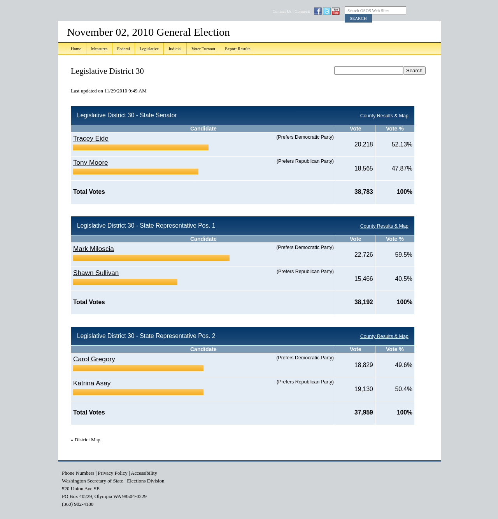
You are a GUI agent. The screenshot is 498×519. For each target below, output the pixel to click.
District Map (87, 439)
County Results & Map (384, 115)
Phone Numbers (78, 473)
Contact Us (281, 11)
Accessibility (144, 473)
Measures (99, 48)
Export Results (237, 48)
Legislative (149, 48)
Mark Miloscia (93, 249)
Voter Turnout (203, 48)
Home (76, 48)
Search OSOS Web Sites (368, 10)
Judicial (175, 48)
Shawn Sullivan (96, 273)
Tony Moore (90, 162)
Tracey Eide (91, 138)
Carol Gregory (94, 359)
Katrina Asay (91, 383)
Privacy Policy (113, 473)
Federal (123, 48)
